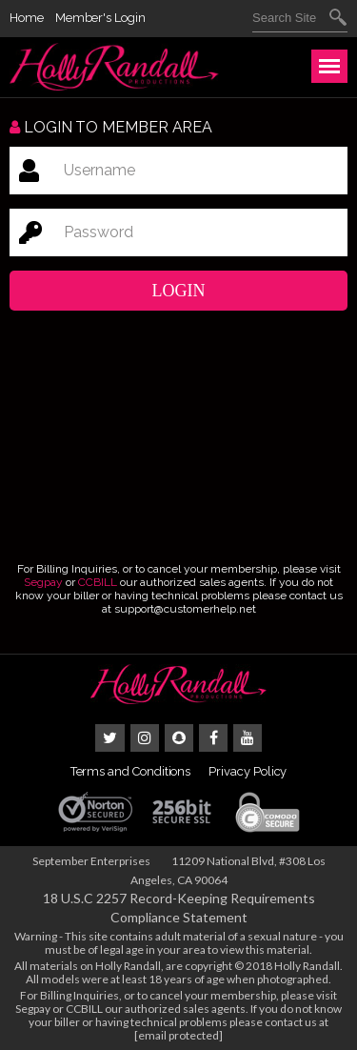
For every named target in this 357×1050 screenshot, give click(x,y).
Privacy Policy (247, 771)
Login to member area (111, 127)
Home (27, 17)
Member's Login (100, 17)
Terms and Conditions (130, 771)
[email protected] (178, 1035)
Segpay (43, 582)
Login (179, 290)
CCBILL (97, 582)
